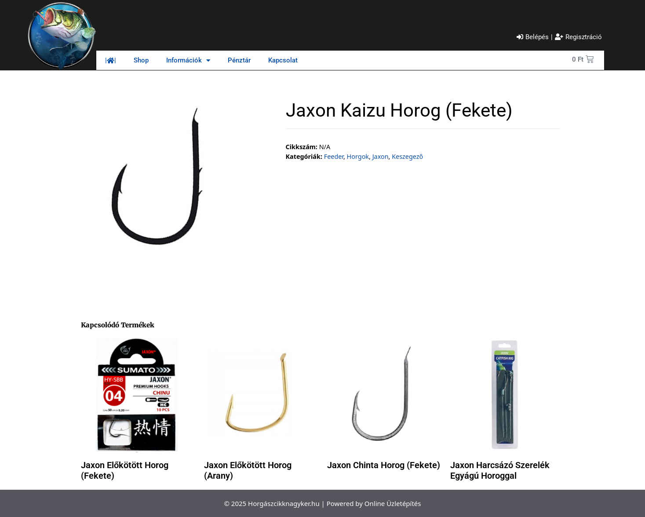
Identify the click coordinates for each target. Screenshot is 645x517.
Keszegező (407, 156)
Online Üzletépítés (392, 503)
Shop (141, 60)
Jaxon (380, 156)
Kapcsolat (283, 60)
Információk (188, 60)
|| (110, 60)
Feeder (333, 156)
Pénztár (239, 60)
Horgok (358, 156)
